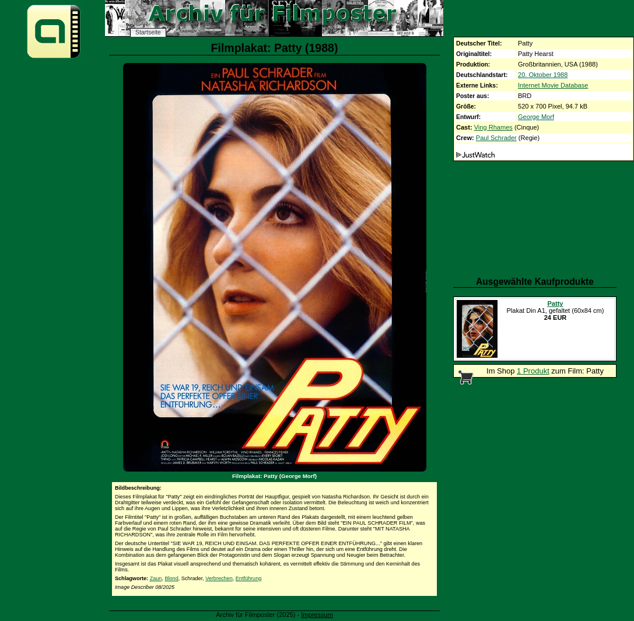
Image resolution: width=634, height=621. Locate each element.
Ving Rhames (493, 127)
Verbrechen (219, 578)
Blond (171, 578)
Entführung (249, 578)
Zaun (156, 578)
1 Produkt (533, 371)
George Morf (536, 116)
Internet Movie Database (553, 85)
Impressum (317, 614)
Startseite (148, 32)
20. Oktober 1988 (543, 74)
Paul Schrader (496, 137)
